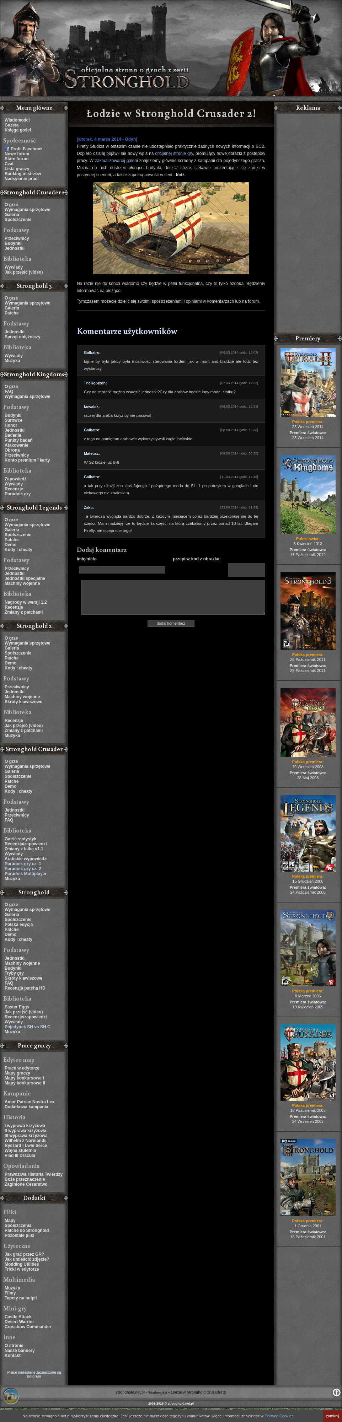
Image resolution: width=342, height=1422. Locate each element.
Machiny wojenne (22, 583)
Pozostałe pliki (19, 1235)
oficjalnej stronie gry (174, 153)
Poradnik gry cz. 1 (23, 863)
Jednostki (15, 248)
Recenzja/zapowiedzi (26, 843)
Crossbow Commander (28, 1326)
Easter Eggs (17, 1006)
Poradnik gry (18, 493)
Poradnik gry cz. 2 (23, 868)
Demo (10, 544)
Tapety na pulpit (21, 1298)
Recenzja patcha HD (25, 988)
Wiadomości (17, 120)
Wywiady (14, 267)
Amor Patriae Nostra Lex (29, 1101)
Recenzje (14, 488)
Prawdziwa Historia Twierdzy (34, 1174)
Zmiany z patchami (24, 612)
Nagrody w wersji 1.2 (26, 602)
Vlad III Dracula (20, 1155)
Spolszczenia (18, 1225)
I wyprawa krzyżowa (25, 1125)
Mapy (10, 1220)
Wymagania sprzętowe (27, 209)
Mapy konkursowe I (24, 1078)
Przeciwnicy (17, 238)
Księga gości (18, 130)
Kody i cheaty (18, 549)
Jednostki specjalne (25, 578)
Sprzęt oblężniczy (23, 336)
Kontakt (13, 1355)
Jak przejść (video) (24, 272)
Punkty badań (19, 440)
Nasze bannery (20, 1350)
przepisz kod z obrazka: (197, 558)
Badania (13, 435)
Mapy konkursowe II (25, 1083)
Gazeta (11, 125)
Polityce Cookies (278, 1416)
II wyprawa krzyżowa (25, 1130)
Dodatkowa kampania (26, 1106)
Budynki (13, 243)
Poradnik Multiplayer (26, 873)
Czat (9, 163)
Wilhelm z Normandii (26, 1140)
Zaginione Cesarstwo (26, 1184)
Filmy (10, 1293)
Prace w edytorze (22, 1068)
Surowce (13, 420)
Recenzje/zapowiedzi (26, 1016)
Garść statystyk (20, 838)
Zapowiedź (15, 478)
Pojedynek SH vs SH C (27, 1026)
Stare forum (16, 158)
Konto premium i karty (27, 460)
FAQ (9, 391)
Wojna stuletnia (20, 1150)
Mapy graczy (17, 1073)
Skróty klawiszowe (23, 701)
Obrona (12, 450)
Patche (11, 313)
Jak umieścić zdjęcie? (27, 1259)
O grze (11, 204)
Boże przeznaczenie (25, 1179)
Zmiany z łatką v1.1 (24, 848)
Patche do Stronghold (27, 1230)
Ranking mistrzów (23, 173)
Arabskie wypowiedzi (26, 858)
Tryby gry (14, 973)
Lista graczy (17, 168)
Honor (11, 425)
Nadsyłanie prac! (22, 178)
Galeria (12, 214)
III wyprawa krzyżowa (26, 1135)
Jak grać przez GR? (24, 1254)
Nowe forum (17, 153)
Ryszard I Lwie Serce (26, 1145)
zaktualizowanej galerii (116, 160)
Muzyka (12, 360)
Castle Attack (18, 1316)
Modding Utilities (22, 1264)
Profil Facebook (27, 148)
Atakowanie (16, 445)
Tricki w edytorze (22, 1269)
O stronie (14, 1345)
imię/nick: (86, 558)
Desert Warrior (19, 1321)
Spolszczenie (18, 219)
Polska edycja (19, 924)
